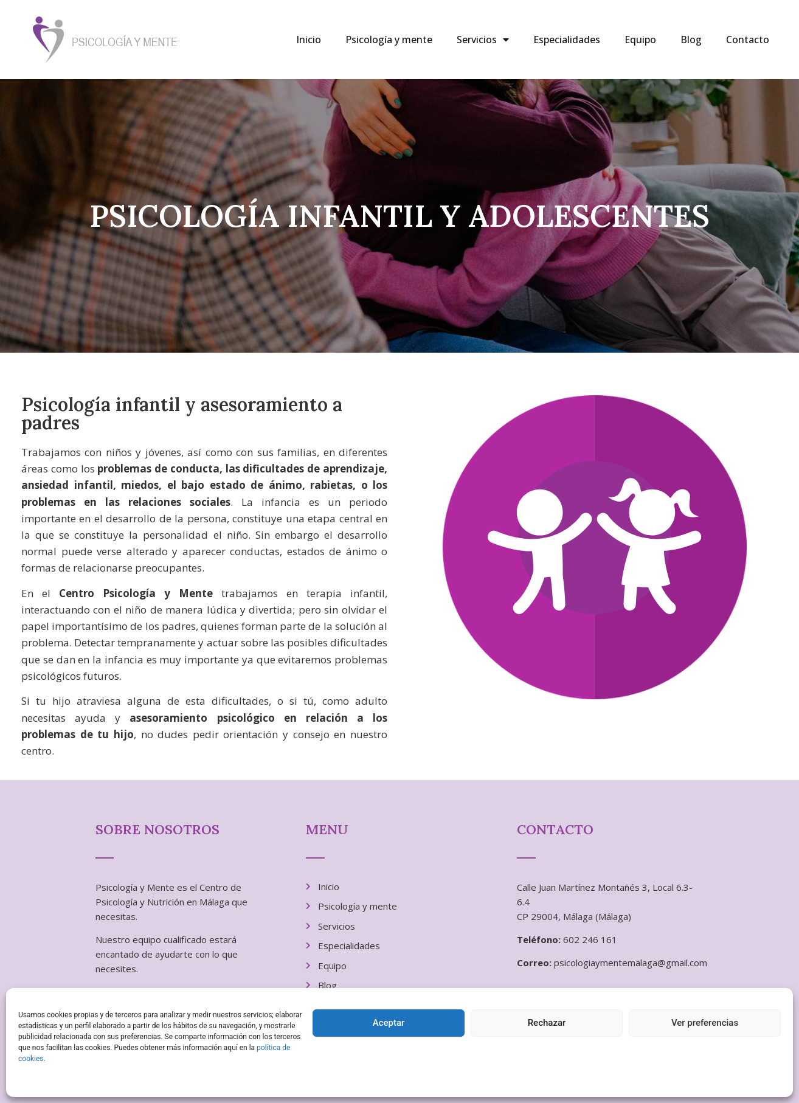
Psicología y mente (388, 39)
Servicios (483, 39)
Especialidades (566, 39)
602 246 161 (590, 939)
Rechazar (547, 1022)
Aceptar (389, 1022)
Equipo (640, 39)
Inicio (308, 39)
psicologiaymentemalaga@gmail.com (630, 962)
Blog (691, 39)
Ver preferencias (704, 1022)
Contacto (747, 39)
